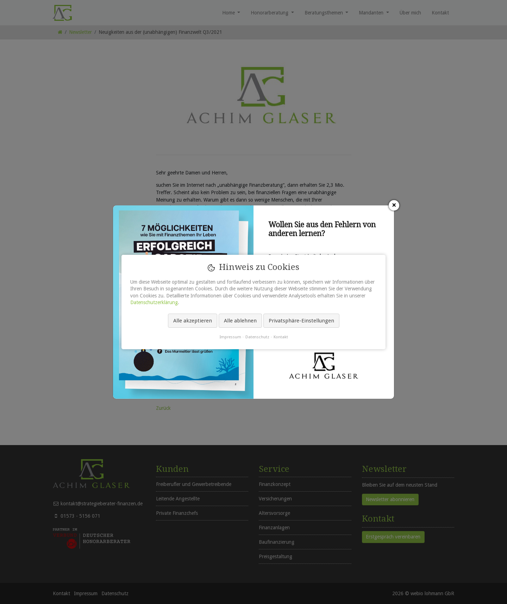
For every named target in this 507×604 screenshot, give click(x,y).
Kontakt (281, 336)
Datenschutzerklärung (154, 302)
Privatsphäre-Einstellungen (301, 321)
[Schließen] (394, 205)
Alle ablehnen (240, 321)
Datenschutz (257, 336)
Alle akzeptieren (192, 321)
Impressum (230, 336)
